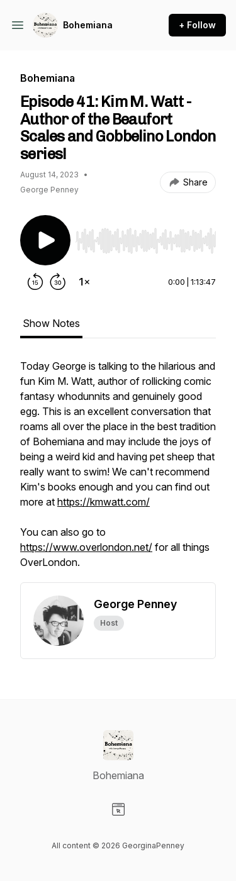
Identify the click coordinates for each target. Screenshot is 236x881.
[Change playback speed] (84, 282)
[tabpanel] (118, 470)
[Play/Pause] (45, 240)
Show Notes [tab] (51, 323)
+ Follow (197, 24)
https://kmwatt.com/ (103, 502)
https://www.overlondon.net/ (86, 547)
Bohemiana (88, 24)
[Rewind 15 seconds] (35, 282)
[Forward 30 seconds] (58, 282)
